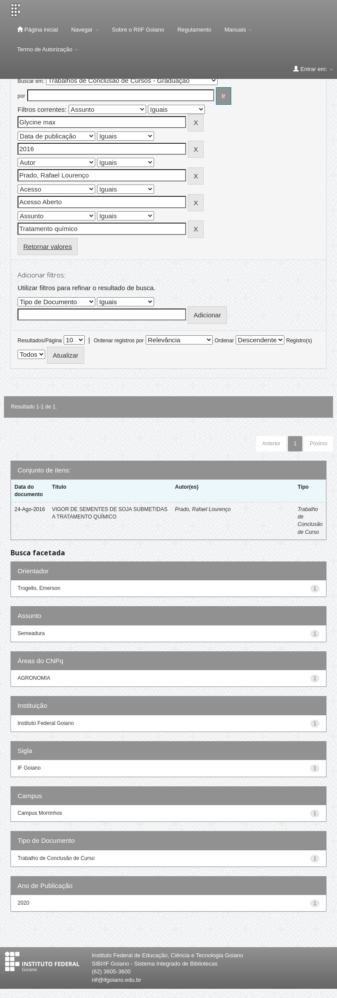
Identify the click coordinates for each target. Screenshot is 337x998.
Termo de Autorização (47, 49)
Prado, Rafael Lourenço (203, 509)
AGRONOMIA (34, 678)
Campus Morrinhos (40, 813)
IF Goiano (29, 768)
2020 (23, 903)
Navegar (85, 29)
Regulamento (194, 29)
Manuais (238, 29)
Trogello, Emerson (39, 588)
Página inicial (37, 29)
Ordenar (224, 340)
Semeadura (31, 633)
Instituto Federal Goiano (46, 723)
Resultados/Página (40, 340)
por (21, 96)
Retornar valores (47, 246)
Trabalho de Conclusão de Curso (56, 858)
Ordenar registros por (118, 340)
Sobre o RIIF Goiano (138, 29)
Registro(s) (299, 340)
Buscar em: (31, 81)
